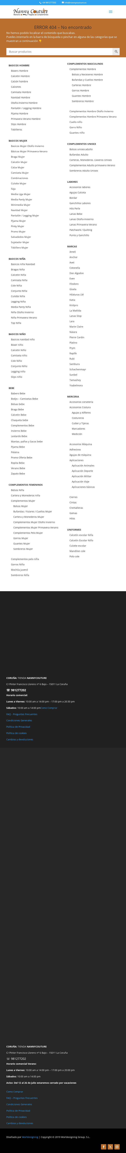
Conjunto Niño (19, 366)
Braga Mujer (18, 156)
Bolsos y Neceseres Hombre (87, 74)
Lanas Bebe (76, 213)
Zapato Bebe (18, 473)
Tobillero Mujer (19, 247)
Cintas (73, 502)
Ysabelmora (76, 385)
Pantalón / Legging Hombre (26, 108)
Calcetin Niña (18, 274)
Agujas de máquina (80, 454)
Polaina (15, 452)
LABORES (72, 181)
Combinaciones (19, 178)
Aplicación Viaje (80, 481)
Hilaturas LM (77, 294)
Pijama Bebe (18, 446)
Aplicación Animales (83, 465)
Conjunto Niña (19, 290)
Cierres (74, 497)
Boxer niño (17, 344)
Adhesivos (75, 449)
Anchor (74, 257)
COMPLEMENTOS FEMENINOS (26, 484)
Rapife (73, 353)
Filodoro (74, 283)
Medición (77, 434)
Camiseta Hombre (21, 92)
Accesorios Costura (80, 407)
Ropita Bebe (17, 462)
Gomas (73, 513)
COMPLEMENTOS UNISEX (81, 143)
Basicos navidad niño (23, 339)
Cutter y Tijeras (80, 423)
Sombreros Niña (20, 575)
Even (72, 278)
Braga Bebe (17, 409)
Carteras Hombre (81, 85)
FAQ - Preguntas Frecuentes (21, 714)
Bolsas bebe (17, 404)
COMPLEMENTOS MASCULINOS (85, 63)
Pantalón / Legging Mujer (25, 215)
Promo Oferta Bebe (21, 457)
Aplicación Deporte (82, 470)
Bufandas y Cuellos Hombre (87, 79)
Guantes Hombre (81, 95)
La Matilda (75, 310)
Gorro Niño (76, 127)
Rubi (72, 358)
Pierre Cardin (77, 337)
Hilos (72, 518)
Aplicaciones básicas (83, 486)
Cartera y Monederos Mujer (28, 516)
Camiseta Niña (19, 280)
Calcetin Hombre (20, 76)
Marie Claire (76, 326)
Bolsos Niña (17, 490)
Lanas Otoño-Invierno (82, 219)
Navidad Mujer (19, 210)
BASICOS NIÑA (17, 258)
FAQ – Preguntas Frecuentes (22, 1098)
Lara (72, 321)
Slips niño (16, 376)
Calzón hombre (19, 81)
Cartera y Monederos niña (25, 495)
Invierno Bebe (18, 430)
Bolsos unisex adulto (81, 149)
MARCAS (72, 246)
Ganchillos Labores (80, 203)
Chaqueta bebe (19, 420)
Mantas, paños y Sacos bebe (27, 441)
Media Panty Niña (21, 306)
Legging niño (18, 371)
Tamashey (75, 380)
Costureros (78, 418)
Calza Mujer (17, 167)
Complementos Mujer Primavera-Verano (35, 527)
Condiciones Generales (19, 720)
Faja (13, 188)
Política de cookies (16, 733)
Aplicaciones (77, 460)
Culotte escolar (78, 545)
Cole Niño (16, 360)
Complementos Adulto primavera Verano (92, 165)
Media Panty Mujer (21, 199)
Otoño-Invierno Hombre (24, 102)
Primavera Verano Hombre (25, 118)
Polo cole (74, 556)
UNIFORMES (74, 529)
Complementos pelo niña (25, 559)
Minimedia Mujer (20, 204)
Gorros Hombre (80, 90)
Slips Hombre (18, 124)
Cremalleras (76, 507)
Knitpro (74, 305)
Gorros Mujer (20, 538)
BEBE (11, 388)
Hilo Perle (75, 208)
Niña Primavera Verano (24, 317)
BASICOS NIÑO (17, 334)
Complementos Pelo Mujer (28, 532)
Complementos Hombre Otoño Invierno (91, 111)
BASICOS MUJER (18, 140)
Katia (72, 299)
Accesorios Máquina (81, 444)
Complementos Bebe (22, 425)
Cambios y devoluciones (19, 739)
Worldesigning (30, 1137)
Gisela (73, 289)
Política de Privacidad (18, 726)
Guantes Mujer (21, 543)
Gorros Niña (17, 564)
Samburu (75, 364)
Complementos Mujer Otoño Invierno (34, 522)
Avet (72, 262)
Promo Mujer (18, 231)
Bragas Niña (18, 269)
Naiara (73, 332)
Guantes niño (77, 132)
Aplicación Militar (81, 476)
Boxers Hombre (19, 70)
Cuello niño (76, 122)
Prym (72, 348)
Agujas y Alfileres (81, 412)
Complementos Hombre (83, 69)
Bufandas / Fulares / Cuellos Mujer (32, 511)
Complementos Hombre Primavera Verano (93, 116)
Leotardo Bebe (19, 436)
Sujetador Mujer (20, 242)
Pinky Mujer (17, 226)
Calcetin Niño (18, 350)
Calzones (16, 86)
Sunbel (73, 374)
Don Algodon (77, 273)
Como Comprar (48, 707)
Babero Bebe (18, 393)
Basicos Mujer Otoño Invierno (27, 146)
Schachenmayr (78, 369)
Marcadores (78, 428)
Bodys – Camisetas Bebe (24, 398)
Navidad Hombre (20, 97)
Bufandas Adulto (79, 154)
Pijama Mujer (18, 220)
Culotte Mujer (18, 183)
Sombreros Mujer (23, 548)
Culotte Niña (18, 296)
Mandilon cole (77, 551)
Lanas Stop (76, 315)
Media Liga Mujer (20, 194)
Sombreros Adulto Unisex (84, 170)
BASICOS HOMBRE (19, 65)
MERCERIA (73, 396)
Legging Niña (18, 301)
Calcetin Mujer (19, 162)
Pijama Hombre (19, 113)
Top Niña (16, 322)
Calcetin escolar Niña (81, 535)
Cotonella (75, 267)
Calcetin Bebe (18, 414)
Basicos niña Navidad (23, 264)
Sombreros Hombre (83, 101)
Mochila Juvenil (19, 569)
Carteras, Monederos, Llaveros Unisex (91, 159)
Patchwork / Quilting (81, 229)
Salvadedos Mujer (21, 236)
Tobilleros (16, 129)
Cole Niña (16, 285)
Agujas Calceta (78, 192)
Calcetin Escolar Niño (81, 540)
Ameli (73, 251)
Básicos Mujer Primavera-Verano (29, 151)
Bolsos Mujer (20, 506)
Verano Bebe (18, 468)
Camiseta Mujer (20, 172)
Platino (73, 342)
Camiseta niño (19, 355)
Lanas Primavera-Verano (83, 224)
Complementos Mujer (23, 500)
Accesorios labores (80, 187)
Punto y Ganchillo (79, 235)
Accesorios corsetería (81, 401)
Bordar (73, 197)
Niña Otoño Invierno (22, 312)
